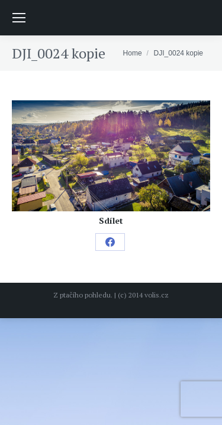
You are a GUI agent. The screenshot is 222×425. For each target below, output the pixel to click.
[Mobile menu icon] (19, 18)
